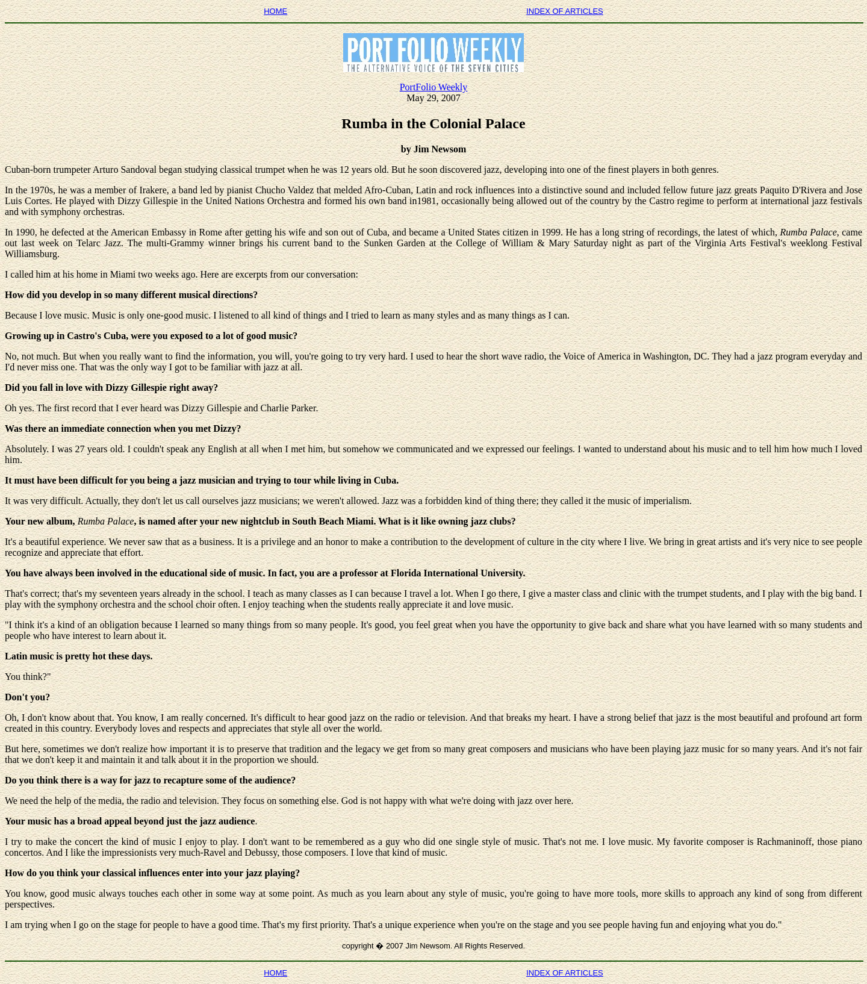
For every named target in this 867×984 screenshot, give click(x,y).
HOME (275, 11)
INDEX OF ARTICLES (564, 11)
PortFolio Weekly (434, 87)
